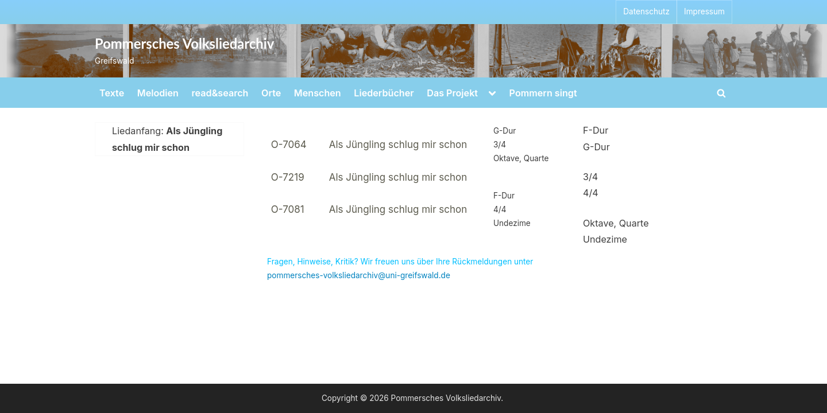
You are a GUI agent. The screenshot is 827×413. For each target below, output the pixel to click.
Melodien (158, 93)
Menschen (317, 93)
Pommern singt (543, 93)
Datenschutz (646, 11)
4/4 (590, 192)
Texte (111, 93)
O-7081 (287, 209)
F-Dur (595, 130)
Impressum (704, 11)
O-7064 (289, 144)
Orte (271, 93)
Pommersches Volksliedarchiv (184, 44)
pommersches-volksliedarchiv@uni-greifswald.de (358, 275)
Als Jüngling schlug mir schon (398, 144)
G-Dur (596, 147)
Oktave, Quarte (616, 223)
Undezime (605, 239)
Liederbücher (383, 93)
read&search (220, 93)
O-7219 (287, 177)
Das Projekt (452, 93)
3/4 (590, 176)
